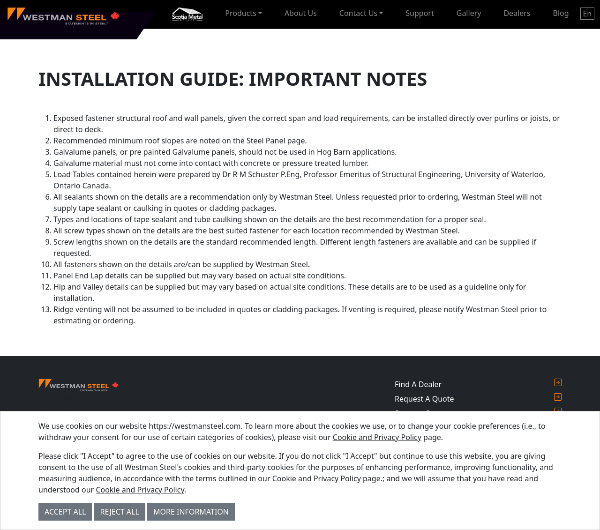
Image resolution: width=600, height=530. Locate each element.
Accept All (65, 512)
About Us (301, 13)
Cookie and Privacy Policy (377, 437)
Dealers (516, 13)
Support (419, 13)
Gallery (469, 13)
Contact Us (358, 13)
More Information (191, 512)
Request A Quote (478, 398)
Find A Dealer (478, 384)
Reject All (119, 512)
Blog (561, 13)
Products (240, 13)
